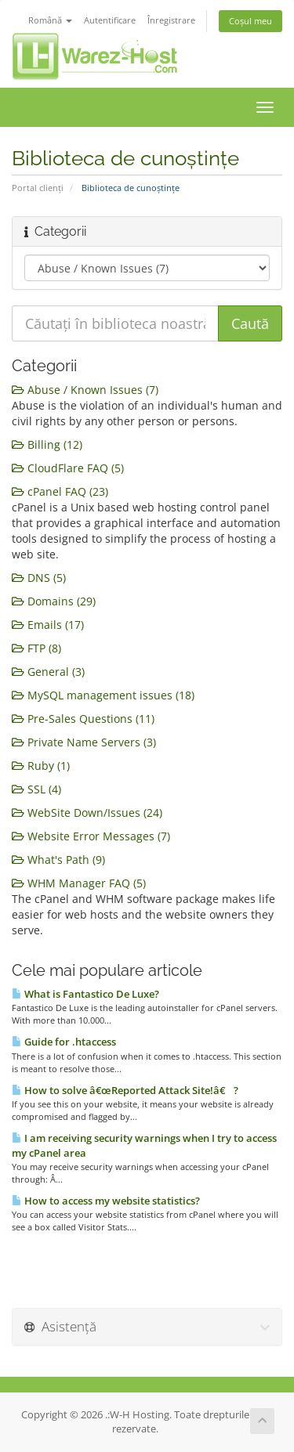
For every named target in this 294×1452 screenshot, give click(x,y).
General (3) (48, 671)
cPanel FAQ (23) (60, 491)
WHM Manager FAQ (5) (79, 883)
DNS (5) (39, 577)
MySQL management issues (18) (103, 695)
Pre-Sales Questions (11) (83, 718)
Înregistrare (171, 20)
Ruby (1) (41, 765)
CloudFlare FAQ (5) (68, 468)
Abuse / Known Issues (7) (85, 389)
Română (50, 20)
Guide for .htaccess (64, 1042)
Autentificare (110, 20)
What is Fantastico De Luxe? (85, 994)
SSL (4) (36, 789)
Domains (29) (54, 601)
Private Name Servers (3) (84, 742)
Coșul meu (250, 21)
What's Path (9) (58, 859)
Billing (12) (47, 444)
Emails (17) (48, 624)
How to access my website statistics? (106, 1201)
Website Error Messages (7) (91, 836)
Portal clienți (38, 187)
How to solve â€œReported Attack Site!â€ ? (125, 1090)
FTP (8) (36, 648)
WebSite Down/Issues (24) (87, 812)
